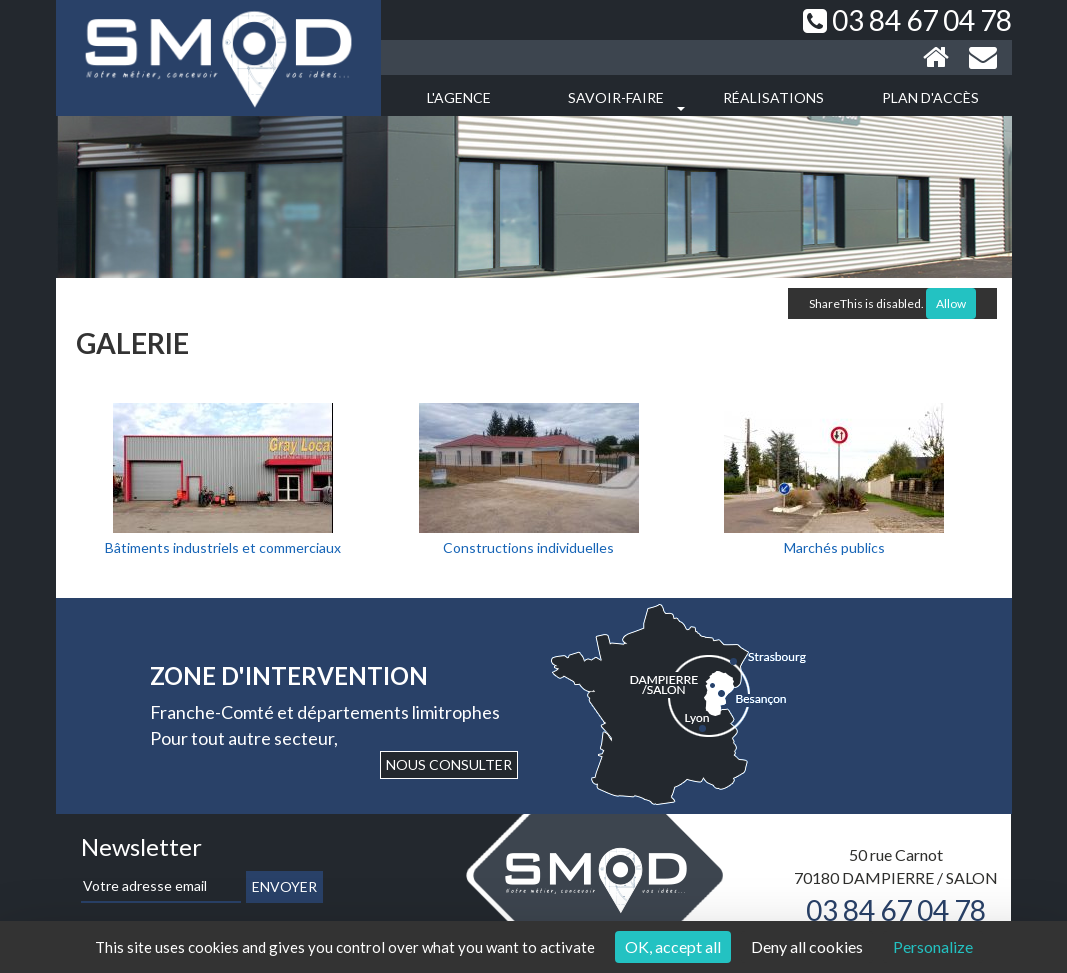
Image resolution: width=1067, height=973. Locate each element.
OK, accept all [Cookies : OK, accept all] (673, 946)
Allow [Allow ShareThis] (951, 303)
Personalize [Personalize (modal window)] (933, 946)
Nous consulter (449, 764)
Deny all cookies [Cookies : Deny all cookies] (807, 946)
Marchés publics (834, 547)
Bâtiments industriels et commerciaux (223, 547)
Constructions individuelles (528, 547)
